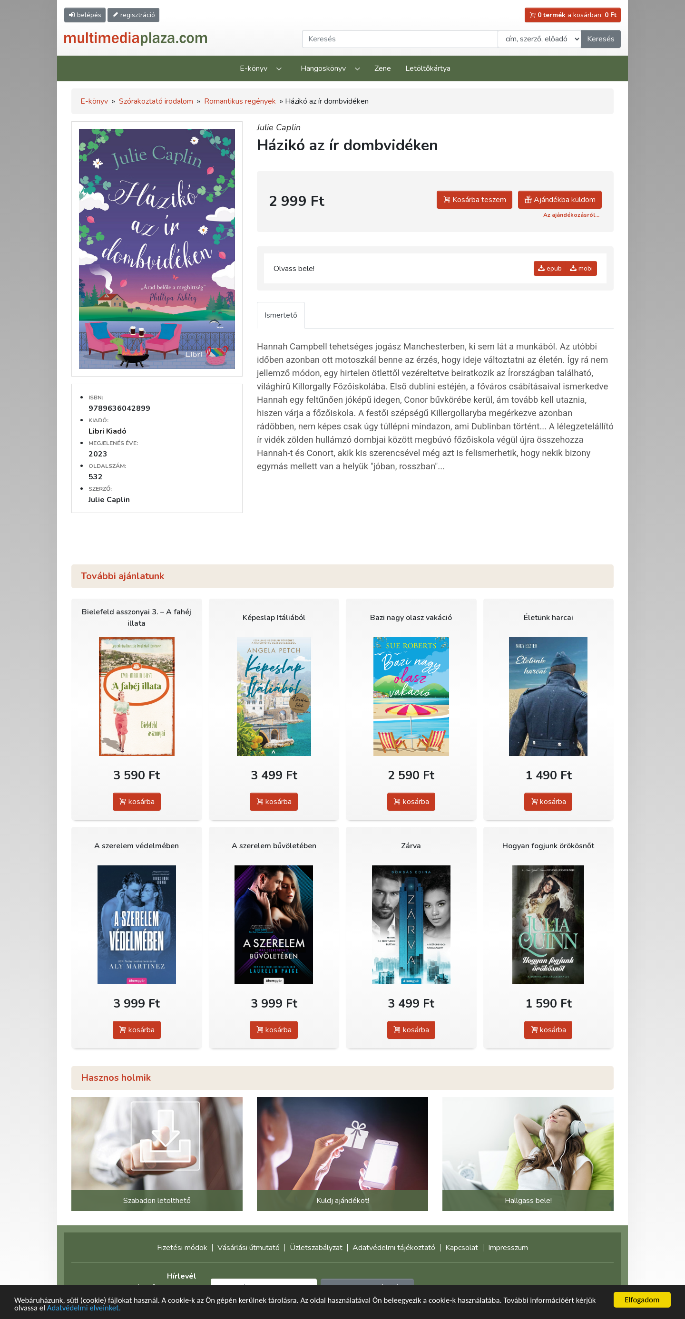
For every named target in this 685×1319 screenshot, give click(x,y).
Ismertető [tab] (280, 315)
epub (550, 268)
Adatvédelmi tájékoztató (393, 1247)
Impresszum (508, 1247)
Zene (382, 68)
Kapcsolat (461, 1247)
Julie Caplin (279, 127)
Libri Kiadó (107, 431)
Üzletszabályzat (316, 1247)
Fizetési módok (182, 1247)
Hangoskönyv (323, 68)
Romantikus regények (240, 101)
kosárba (137, 801)
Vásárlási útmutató (248, 1247)
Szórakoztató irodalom (156, 101)
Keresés (601, 39)
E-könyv (253, 68)
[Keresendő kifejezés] (400, 39)
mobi (581, 268)
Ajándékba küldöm (560, 199)
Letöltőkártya (427, 68)
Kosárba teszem (474, 199)
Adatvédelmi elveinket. (85, 1308)
